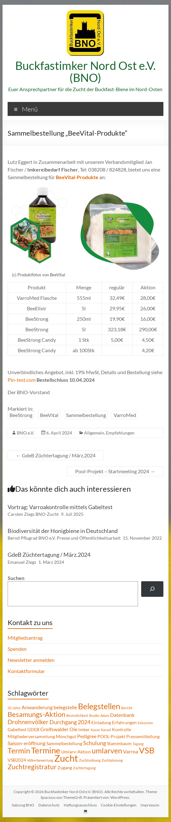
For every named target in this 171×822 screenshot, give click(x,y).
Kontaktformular (26, 671)
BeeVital (49, 415)
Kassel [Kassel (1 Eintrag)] (106, 730)
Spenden (17, 649)
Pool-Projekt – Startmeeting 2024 (115, 471)
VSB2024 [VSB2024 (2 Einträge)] (17, 760)
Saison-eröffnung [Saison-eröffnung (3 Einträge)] (26, 743)
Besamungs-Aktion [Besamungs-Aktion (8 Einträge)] (36, 714)
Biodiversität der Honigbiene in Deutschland (63, 530)
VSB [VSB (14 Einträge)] (147, 750)
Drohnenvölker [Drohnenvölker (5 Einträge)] (28, 721)
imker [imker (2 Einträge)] (84, 729)
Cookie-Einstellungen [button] (118, 805)
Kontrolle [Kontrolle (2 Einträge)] (121, 729)
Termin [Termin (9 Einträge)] (19, 750)
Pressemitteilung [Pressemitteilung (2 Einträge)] (143, 736)
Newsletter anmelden (31, 660)
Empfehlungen (120, 432)
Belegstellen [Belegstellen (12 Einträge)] (99, 706)
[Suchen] (152, 589)
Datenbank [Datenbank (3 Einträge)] (122, 715)
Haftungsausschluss (80, 805)
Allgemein (94, 432)
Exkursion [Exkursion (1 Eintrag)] (145, 723)
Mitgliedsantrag (25, 638)
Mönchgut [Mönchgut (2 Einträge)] (66, 736)
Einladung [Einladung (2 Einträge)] (101, 722)
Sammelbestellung (86, 415)
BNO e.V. (25, 432)
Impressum (150, 805)
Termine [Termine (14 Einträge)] (45, 750)
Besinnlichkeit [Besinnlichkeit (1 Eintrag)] (77, 715)
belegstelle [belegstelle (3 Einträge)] (65, 707)
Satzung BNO (23, 805)
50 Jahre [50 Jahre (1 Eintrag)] (14, 708)
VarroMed (125, 415)
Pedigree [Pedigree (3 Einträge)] (86, 736)
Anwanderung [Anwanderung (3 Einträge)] (37, 707)
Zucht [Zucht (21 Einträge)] (66, 758)
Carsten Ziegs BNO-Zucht (33, 514)
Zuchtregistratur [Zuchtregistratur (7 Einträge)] (32, 767)
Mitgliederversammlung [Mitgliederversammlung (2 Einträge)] (31, 736)
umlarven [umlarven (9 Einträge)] (107, 750)
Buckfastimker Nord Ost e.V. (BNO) (85, 71)
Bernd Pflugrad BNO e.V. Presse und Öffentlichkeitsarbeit (64, 538)
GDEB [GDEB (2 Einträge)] (33, 729)
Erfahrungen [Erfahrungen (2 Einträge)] (124, 722)
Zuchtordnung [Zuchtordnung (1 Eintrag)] (90, 760)
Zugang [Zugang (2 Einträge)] (64, 767)
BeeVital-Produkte (77, 177)
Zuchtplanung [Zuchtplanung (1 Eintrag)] (112, 760)
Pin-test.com (22, 380)
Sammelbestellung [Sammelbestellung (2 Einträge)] (64, 743)
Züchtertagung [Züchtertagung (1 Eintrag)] (84, 768)
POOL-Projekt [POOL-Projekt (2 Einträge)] (111, 736)
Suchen (16, 578)
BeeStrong (21, 415)
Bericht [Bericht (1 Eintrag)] (126, 708)
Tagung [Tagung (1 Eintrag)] (138, 744)
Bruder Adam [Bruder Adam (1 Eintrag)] (99, 715)
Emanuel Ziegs (22, 562)
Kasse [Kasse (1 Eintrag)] (95, 730)
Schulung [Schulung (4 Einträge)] (94, 742)
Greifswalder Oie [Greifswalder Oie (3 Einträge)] (58, 729)
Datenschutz (49, 805)
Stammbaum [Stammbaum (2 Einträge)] (119, 743)
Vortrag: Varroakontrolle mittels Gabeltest (60, 506)
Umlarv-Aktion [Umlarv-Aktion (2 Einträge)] (76, 751)
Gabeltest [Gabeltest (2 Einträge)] (17, 729)
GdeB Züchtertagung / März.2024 (55, 455)
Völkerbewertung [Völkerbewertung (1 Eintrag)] (40, 760)
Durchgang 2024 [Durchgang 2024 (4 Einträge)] (69, 721)
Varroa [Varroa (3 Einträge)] (130, 751)
